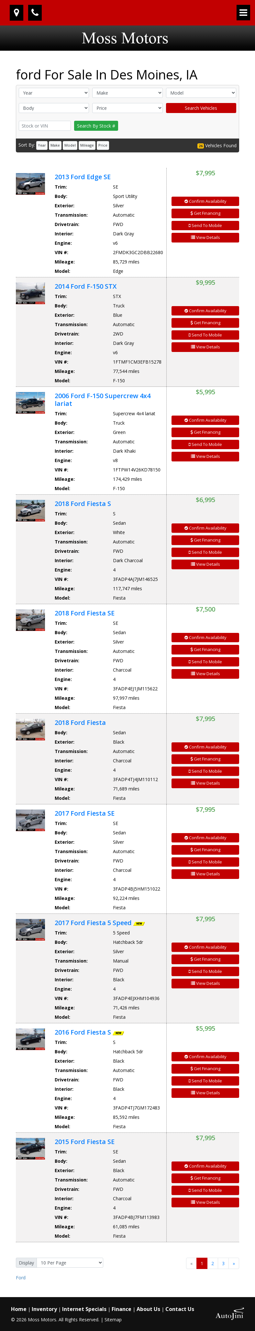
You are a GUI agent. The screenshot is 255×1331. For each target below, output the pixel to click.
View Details (205, 237)
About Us (148, 1309)
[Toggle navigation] (243, 12)
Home (19, 1309)
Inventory (44, 1309)
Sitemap (113, 1319)
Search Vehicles (201, 108)
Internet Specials (84, 1309)
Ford (21, 1277)
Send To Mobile (205, 225)
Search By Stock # (96, 126)
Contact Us (179, 1309)
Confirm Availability (205, 201)
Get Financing (205, 213)
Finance (121, 1309)
